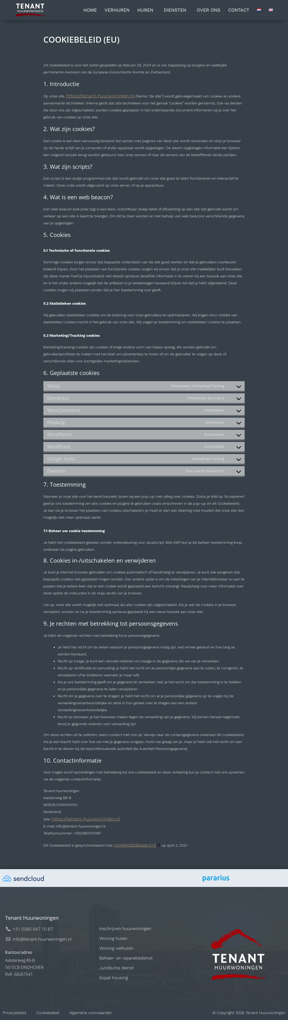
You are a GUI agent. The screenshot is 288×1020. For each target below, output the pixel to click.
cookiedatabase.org (135, 845)
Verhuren (117, 10)
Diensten (176, 10)
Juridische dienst (116, 967)
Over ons (208, 10)
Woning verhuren (116, 948)
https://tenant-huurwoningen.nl (100, 95)
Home (90, 10)
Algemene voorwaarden (90, 1012)
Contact (238, 10)
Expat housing (113, 977)
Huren (146, 10)
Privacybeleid (14, 1012)
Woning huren (113, 938)
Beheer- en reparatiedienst (126, 958)
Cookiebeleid (47, 1012)
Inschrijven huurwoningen (125, 928)
